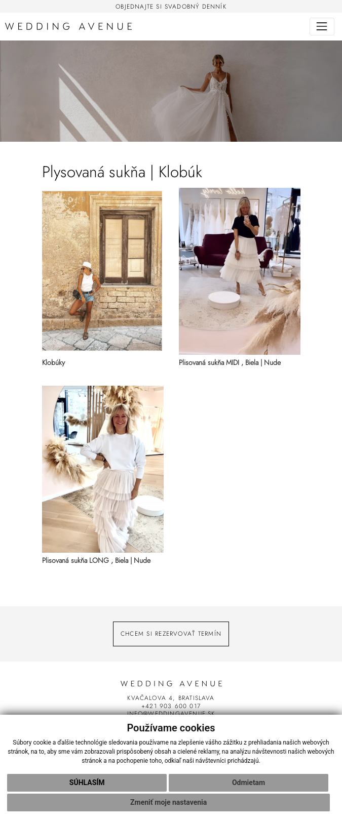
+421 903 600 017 (171, 706)
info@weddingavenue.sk (171, 713)
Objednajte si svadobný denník (171, 6)
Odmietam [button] (248, 782)
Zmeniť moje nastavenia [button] (168, 802)
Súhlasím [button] (87, 782)
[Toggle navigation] (322, 26)
